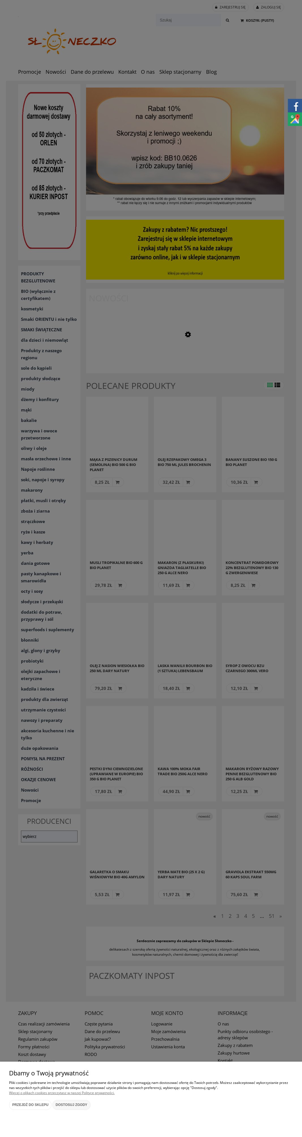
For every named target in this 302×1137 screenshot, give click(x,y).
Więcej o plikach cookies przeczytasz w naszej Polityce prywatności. (62, 1092)
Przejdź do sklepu (30, 1105)
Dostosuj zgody (71, 1105)
